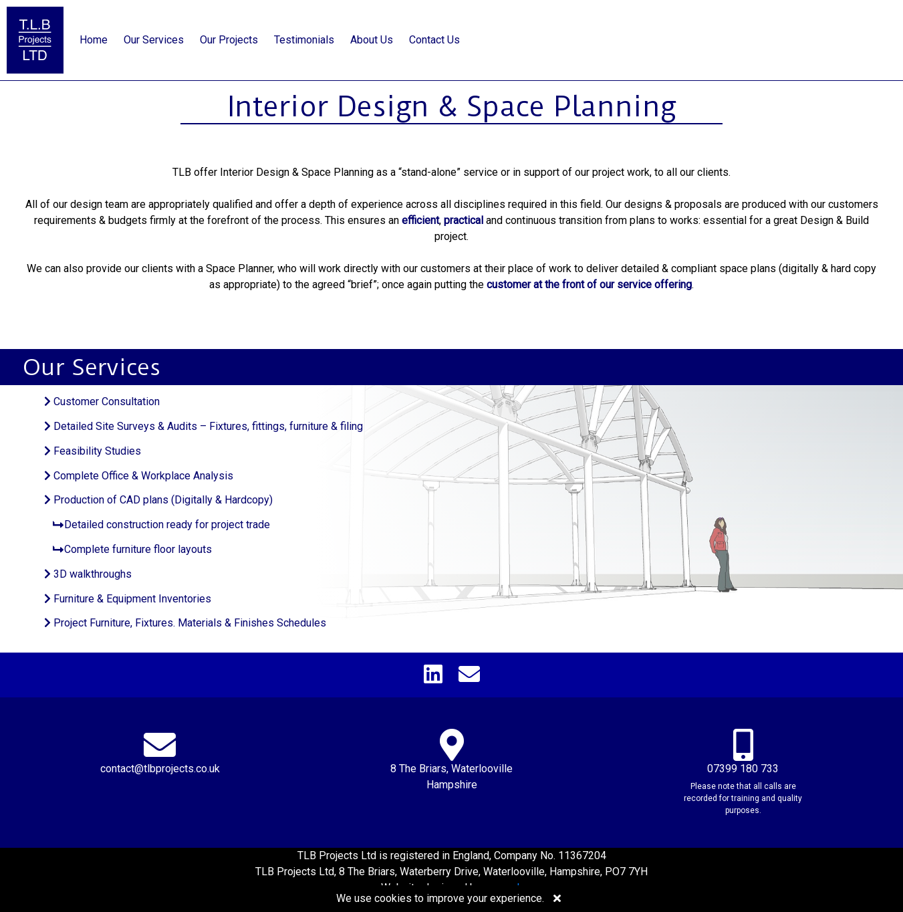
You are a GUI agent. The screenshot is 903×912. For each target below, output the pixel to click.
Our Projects (229, 39)
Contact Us (434, 39)
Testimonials (304, 39)
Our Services (154, 39)
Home (94, 39)
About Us (371, 39)
